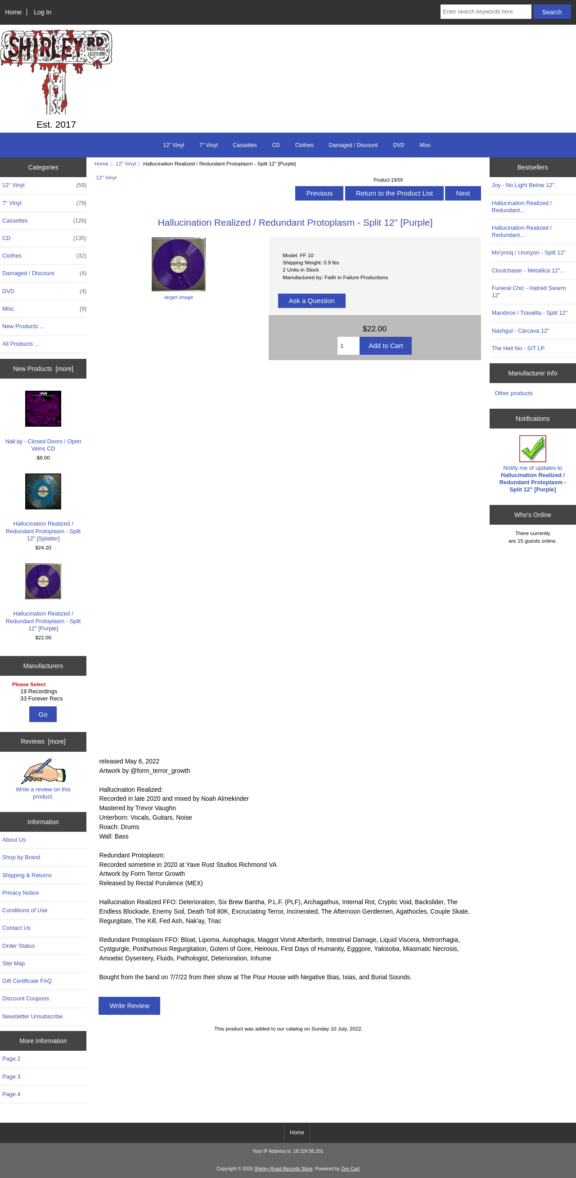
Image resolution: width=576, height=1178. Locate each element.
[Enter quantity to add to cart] (349, 346)
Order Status (18, 945)
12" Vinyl (126, 163)
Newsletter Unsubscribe (32, 1016)
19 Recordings (44, 691)
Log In (42, 12)
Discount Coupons (25, 998)
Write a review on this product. (43, 779)
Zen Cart (350, 1168)
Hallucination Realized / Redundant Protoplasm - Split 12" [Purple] (43, 597)
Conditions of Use (25, 910)
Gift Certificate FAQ (27, 980)
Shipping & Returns (27, 875)
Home (13, 12)
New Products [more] (43, 368)
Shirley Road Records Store (283, 1168)
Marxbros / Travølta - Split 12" (529, 312)
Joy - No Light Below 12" (523, 185)
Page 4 (11, 1094)
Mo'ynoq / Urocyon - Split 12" (529, 252)
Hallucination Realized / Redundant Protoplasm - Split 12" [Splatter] (43, 507)
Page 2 (11, 1058)
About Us (14, 839)
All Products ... (20, 343)
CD (276, 145)
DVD (398, 145)
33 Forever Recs (44, 698)
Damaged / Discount (353, 145)
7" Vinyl (208, 145)
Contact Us (16, 927)
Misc (425, 145)
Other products (513, 393)
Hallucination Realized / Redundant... (522, 207)
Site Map (13, 963)
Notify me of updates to (533, 464)
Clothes (304, 145)
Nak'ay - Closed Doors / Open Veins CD (43, 421)
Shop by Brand (21, 857)
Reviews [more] (43, 741)
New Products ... (23, 326)
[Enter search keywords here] (486, 11)
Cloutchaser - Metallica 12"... (528, 270)
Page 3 (11, 1076)
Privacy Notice (20, 892)
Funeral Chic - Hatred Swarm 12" (529, 292)
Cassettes (244, 145)
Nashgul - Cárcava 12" (520, 330)
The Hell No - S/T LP (518, 348)
